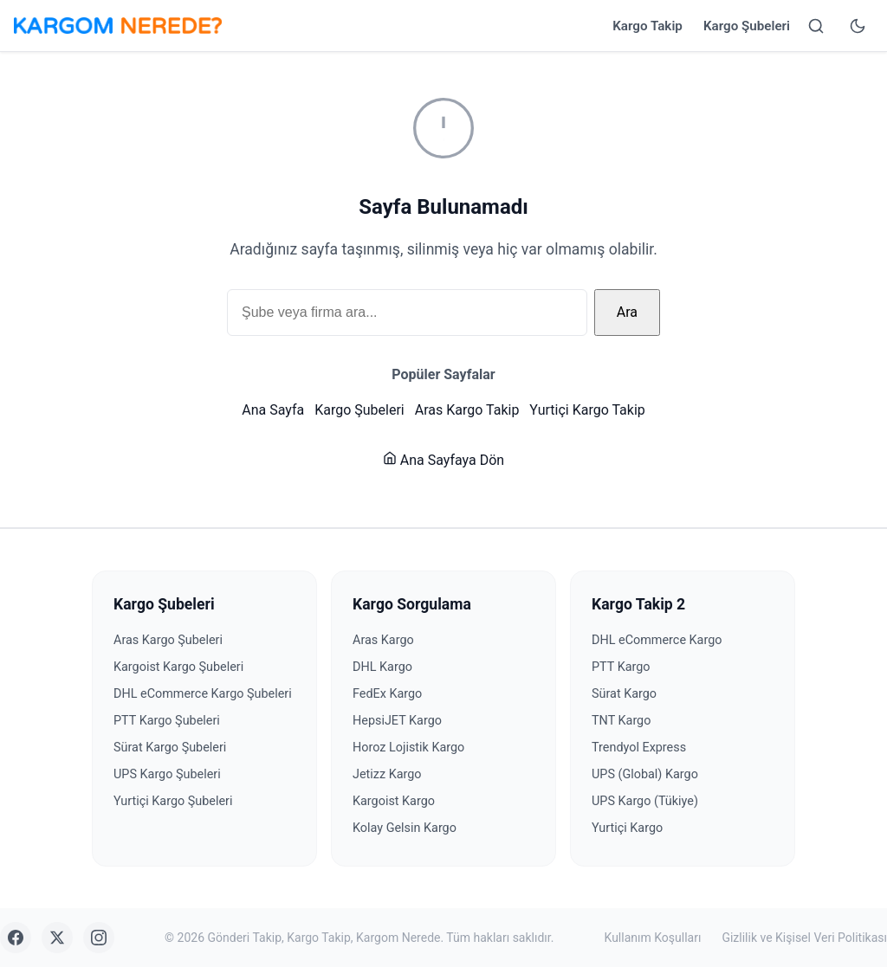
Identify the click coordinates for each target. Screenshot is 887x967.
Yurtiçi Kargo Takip (586, 410)
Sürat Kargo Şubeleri (169, 747)
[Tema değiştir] (857, 26)
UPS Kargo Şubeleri (167, 774)
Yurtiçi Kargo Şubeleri (173, 801)
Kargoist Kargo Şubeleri (178, 667)
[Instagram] (98, 937)
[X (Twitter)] (57, 937)
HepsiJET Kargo (397, 720)
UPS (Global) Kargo (645, 774)
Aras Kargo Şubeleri (168, 640)
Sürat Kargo (624, 694)
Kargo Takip (647, 26)
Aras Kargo (383, 640)
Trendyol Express (639, 747)
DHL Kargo (382, 667)
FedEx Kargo (387, 694)
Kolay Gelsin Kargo (404, 828)
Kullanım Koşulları (653, 937)
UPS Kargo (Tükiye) (645, 801)
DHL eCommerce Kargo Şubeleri (202, 694)
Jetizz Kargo (387, 774)
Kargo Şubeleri (746, 26)
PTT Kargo (621, 667)
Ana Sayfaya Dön (443, 460)
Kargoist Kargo (394, 801)
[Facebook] (15, 937)
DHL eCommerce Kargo (657, 640)
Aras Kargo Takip (467, 410)
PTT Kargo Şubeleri (166, 720)
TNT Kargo (621, 720)
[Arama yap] (816, 26)
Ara (627, 312)
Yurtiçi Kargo (627, 828)
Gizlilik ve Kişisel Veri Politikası (804, 937)
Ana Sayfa (273, 410)
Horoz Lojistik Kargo (408, 747)
